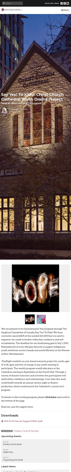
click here (50, 397)
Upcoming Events (11, 436)
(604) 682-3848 (52, 3)
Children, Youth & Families (26, 431)
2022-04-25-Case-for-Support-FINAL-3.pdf (21, 421)
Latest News (8, 466)
